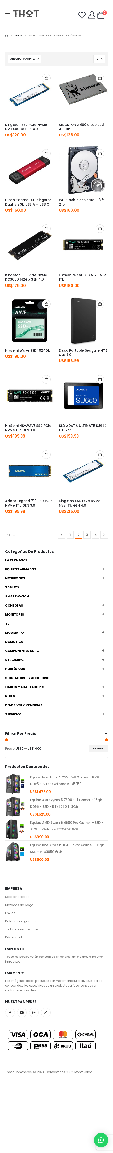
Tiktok (46, 1012)
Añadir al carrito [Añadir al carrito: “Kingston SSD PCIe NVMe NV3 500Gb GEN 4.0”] (46, 78)
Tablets (12, 587)
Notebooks (15, 578)
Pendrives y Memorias (23, 705)
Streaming (14, 660)
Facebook (10, 1012)
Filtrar (98, 748)
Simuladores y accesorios (28, 678)
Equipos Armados (20, 569)
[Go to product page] (29, 94)
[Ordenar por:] (24, 59)
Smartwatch (17, 596)
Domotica (14, 641)
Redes (10, 696)
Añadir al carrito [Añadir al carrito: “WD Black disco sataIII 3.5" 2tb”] (100, 153)
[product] (15, 784)
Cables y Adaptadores (24, 687)
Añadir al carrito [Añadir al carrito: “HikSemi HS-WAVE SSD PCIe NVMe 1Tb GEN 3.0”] (46, 379)
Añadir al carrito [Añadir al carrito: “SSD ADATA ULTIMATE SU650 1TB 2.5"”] (100, 379)
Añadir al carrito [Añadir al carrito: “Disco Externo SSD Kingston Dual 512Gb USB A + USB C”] (46, 153)
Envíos (10, 913)
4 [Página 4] (95, 534)
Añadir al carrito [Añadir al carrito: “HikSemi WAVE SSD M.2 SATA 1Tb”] (100, 228)
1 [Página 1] (70, 534)
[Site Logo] (26, 13)
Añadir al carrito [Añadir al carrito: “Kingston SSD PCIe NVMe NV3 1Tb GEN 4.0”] (100, 454)
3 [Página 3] (87, 534)
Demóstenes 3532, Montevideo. (69, 1072)
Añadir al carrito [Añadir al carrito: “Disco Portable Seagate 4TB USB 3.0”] (100, 304)
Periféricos (15, 669)
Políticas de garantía (21, 921)
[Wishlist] (82, 15)
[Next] (104, 535)
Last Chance (16, 560)
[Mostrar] (99, 59)
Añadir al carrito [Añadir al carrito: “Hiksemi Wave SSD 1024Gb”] (46, 304)
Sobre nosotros (17, 897)
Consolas (14, 605)
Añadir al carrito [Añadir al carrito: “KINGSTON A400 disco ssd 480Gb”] (100, 78)
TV (7, 623)
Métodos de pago (19, 905)
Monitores (14, 614)
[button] (9, 14)
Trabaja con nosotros (22, 929)
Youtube (22, 1012)
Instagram (34, 1012)
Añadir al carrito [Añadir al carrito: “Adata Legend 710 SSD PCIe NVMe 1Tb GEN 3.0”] (46, 454)
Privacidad (13, 937)
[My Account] (91, 15)
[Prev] (61, 535)
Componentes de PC (22, 651)
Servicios (13, 714)
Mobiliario (14, 632)
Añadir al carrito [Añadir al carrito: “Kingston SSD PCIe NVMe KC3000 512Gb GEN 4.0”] (46, 228)
